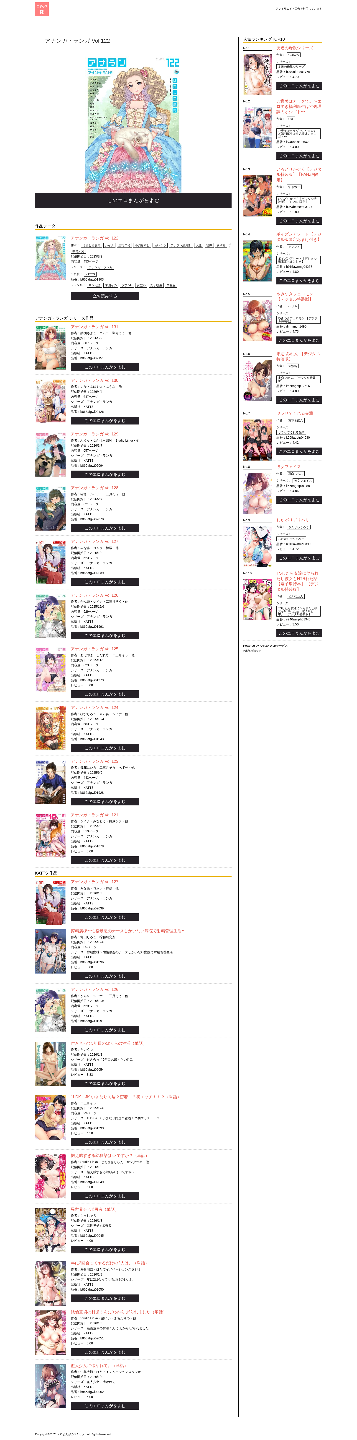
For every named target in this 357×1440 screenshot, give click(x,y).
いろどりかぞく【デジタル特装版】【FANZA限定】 (298, 174)
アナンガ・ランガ (100, 267)
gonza (293, 55)
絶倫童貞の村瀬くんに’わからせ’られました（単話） (119, 1312)
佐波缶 (292, 366)
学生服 (171, 285)
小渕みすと (142, 245)
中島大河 (78, 251)
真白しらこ (295, 473)
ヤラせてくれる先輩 (294, 413)
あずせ (221, 245)
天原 (199, 245)
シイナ (109, 245)
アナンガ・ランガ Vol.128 (94, 488)
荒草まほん (295, 420)
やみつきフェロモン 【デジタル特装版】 (297, 320)
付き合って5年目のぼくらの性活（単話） (109, 1043)
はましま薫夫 (91, 245)
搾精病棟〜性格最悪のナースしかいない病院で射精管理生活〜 (128, 931)
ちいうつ (160, 245)
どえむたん (295, 596)
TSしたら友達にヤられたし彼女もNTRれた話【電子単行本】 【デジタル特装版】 (297, 611)
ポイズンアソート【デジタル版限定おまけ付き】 (297, 260)
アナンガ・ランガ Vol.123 (94, 761)
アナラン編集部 (181, 245)
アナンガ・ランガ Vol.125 (94, 649)
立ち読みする (105, 296)
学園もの (111, 285)
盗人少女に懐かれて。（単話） (99, 1365)
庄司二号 (124, 245)
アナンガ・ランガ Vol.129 (94, 434)
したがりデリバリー (294, 520)
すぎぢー (294, 187)
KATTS (90, 274)
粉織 (209, 245)
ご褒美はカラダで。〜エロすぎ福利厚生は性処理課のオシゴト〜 (298, 106)
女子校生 (156, 285)
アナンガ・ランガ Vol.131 (94, 327)
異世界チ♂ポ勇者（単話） (95, 1209)
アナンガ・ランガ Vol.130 (94, 380)
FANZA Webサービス (274, 645)
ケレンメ (294, 246)
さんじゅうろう (298, 527)
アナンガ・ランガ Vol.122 (94, 238)
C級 (290, 119)
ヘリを (292, 306)
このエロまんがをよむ (133, 200)
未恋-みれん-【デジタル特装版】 (297, 379)
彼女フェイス (288, 466)
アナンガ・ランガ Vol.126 (94, 595)
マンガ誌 (94, 285)
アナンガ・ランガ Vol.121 (94, 815)
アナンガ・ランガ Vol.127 (94, 541)
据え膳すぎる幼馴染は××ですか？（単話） (110, 1155)
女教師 (141, 285)
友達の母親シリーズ (294, 48)
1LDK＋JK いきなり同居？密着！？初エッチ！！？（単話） (126, 1097)
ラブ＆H (126, 285)
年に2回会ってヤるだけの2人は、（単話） (110, 1263)
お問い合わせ (252, 651)
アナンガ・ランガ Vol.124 (94, 707)
